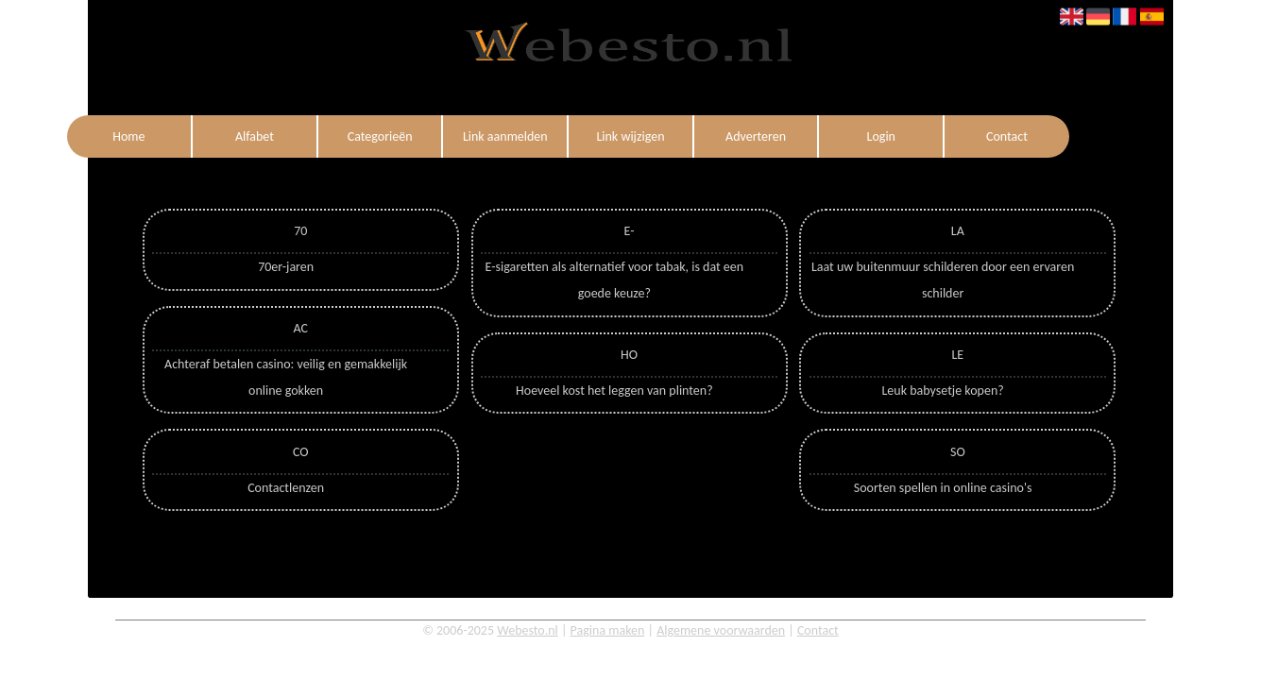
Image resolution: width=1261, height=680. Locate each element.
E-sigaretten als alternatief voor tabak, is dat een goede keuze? (615, 280)
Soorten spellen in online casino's (943, 488)
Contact (1007, 136)
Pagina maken (608, 630)
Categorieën (380, 136)
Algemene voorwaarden (720, 630)
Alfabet (254, 136)
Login (881, 136)
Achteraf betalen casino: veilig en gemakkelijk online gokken (285, 377)
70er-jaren (286, 267)
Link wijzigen (630, 136)
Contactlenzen (285, 488)
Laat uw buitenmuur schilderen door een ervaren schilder (942, 280)
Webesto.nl (527, 630)
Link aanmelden (505, 136)
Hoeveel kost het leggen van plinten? (614, 390)
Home (128, 136)
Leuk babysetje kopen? (942, 390)
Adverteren (755, 136)
